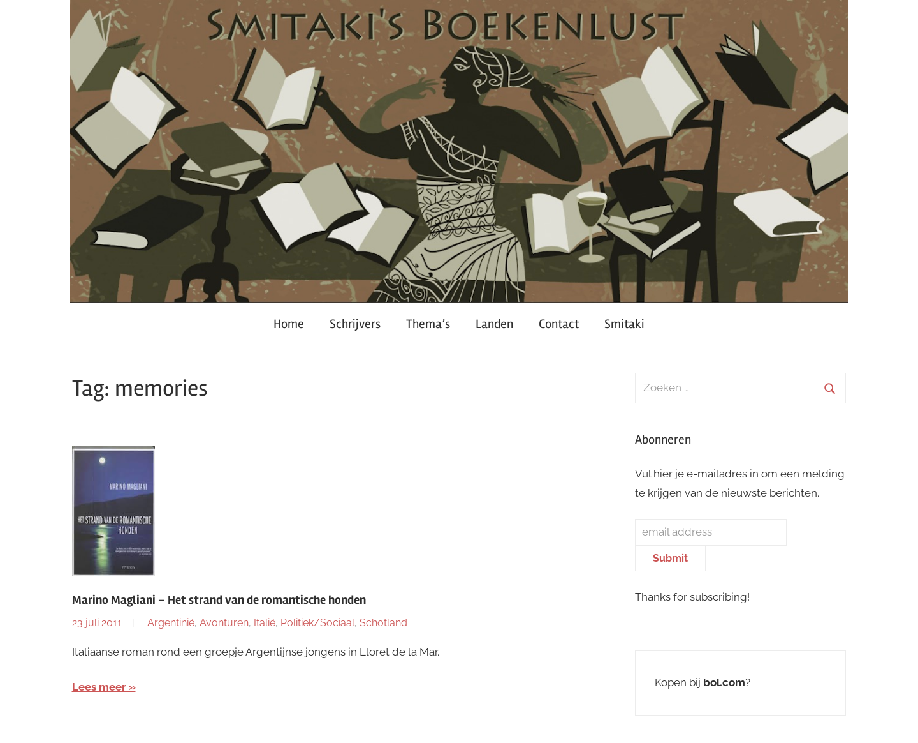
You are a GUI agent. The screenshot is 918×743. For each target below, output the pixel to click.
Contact (559, 324)
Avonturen (224, 623)
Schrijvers (355, 324)
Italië (264, 623)
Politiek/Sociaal (317, 623)
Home (288, 324)
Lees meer (99, 686)
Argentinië (170, 623)
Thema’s (428, 324)
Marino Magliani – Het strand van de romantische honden (219, 600)
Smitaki (624, 324)
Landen (494, 324)
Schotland (383, 623)
